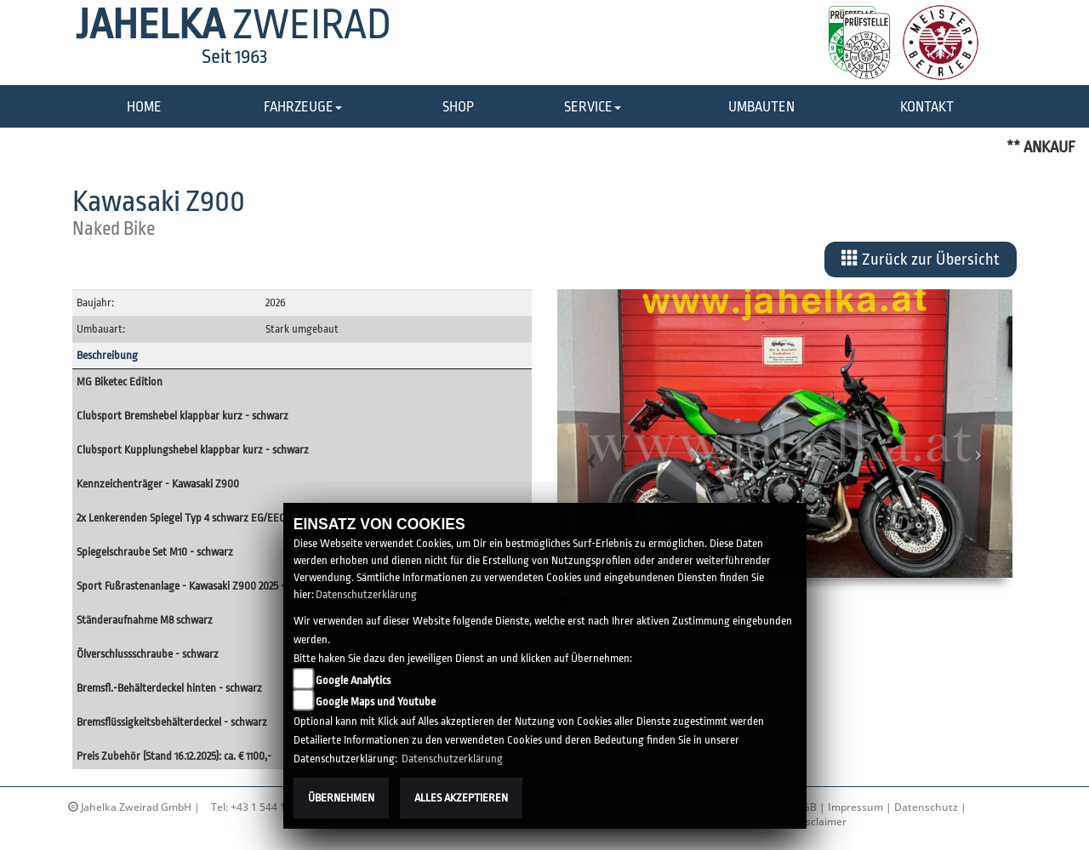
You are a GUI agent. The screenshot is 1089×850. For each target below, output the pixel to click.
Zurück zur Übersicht (920, 258)
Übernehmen (341, 797)
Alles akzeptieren (461, 797)
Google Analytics (353, 680)
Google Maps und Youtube (376, 701)
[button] (302, 107)
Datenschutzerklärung (366, 594)
